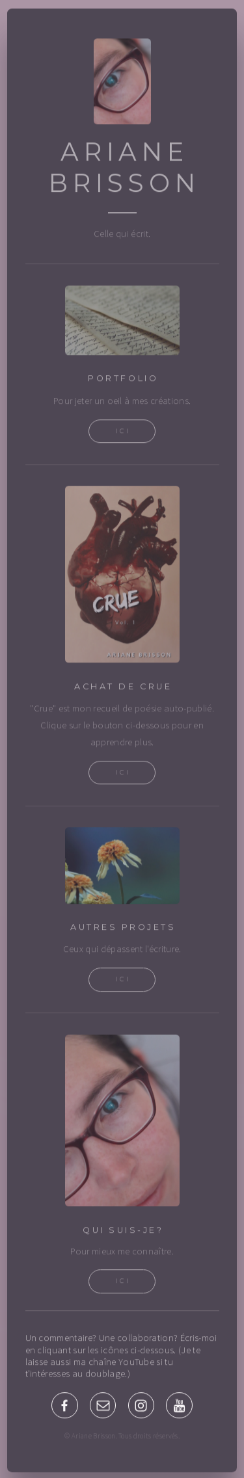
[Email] (103, 1406)
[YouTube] (179, 1406)
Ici (123, 432)
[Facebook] (64, 1406)
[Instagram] (141, 1406)
